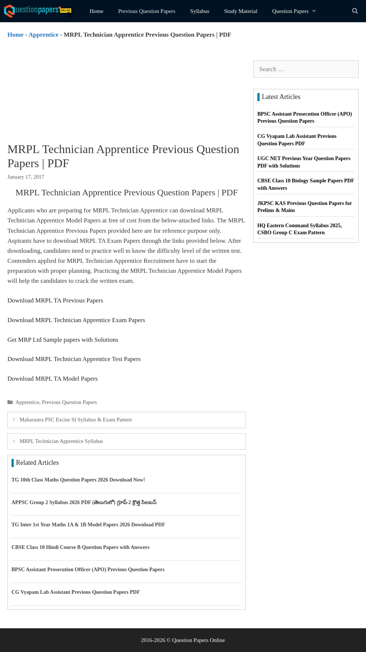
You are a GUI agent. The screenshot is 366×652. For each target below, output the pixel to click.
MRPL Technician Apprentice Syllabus (61, 441)
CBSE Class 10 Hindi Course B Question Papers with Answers (80, 547)
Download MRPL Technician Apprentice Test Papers (74, 359)
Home (96, 11)
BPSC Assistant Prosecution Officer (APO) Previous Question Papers (88, 569)
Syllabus (200, 11)
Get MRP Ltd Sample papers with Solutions (62, 339)
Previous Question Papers (146, 11)
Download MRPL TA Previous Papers (55, 300)
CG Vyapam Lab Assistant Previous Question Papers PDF (75, 592)
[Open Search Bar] (355, 11)
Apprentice (44, 34)
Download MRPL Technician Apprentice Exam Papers (76, 320)
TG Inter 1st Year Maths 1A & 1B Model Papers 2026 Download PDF (88, 524)
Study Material (241, 11)
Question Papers (298, 11)
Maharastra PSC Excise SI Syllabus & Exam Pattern (76, 420)
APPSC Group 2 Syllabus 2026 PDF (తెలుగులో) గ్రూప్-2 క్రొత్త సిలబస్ (83, 502)
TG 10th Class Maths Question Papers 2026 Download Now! (78, 480)
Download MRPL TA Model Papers (52, 378)
